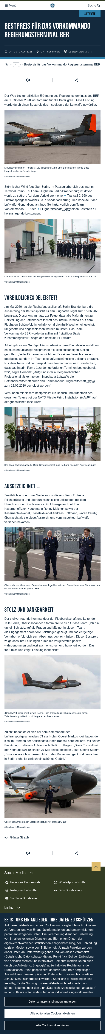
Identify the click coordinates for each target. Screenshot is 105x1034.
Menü (10, 4)
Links (12, 853)
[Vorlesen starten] (28, 26)
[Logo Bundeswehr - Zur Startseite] (52, 4)
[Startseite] (6, 10)
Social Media (18, 819)
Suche (94, 4)
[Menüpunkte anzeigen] (16, 10)
